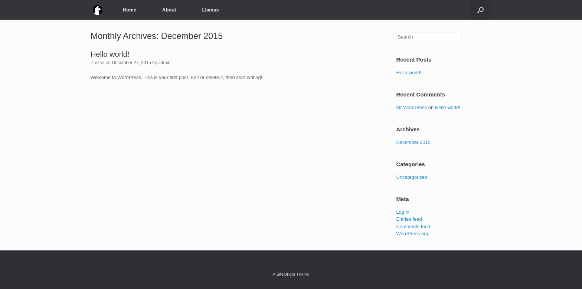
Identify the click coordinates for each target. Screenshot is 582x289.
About (169, 10)
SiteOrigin (285, 274)
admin (164, 62)
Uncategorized (411, 177)
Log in (402, 212)
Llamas (210, 10)
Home (129, 10)
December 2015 (413, 142)
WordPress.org (412, 233)
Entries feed (409, 219)
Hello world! (110, 54)
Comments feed (413, 226)
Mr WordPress (411, 107)
